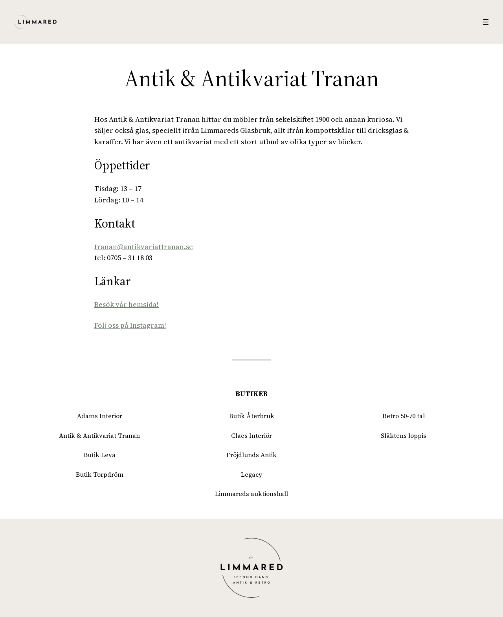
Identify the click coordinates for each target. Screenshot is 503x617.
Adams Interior (99, 415)
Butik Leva (100, 454)
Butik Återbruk (251, 415)
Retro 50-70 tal (403, 415)
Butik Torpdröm (99, 474)
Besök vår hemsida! (126, 304)
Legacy (251, 474)
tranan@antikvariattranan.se (143, 247)
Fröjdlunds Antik (251, 454)
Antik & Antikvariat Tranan (99, 435)
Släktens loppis (403, 435)
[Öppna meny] (485, 22)
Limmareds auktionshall (251, 493)
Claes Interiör (251, 435)
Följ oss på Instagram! (130, 325)
